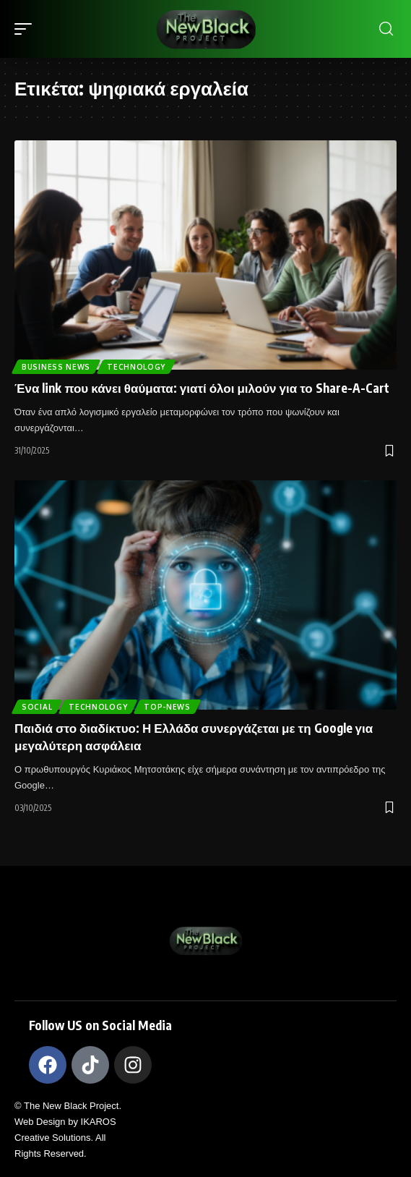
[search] (386, 29)
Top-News (167, 706)
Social (37, 706)
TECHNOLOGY (136, 366)
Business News (56, 366)
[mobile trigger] (26, 29)
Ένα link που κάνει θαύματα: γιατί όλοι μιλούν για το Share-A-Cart (201, 388)
